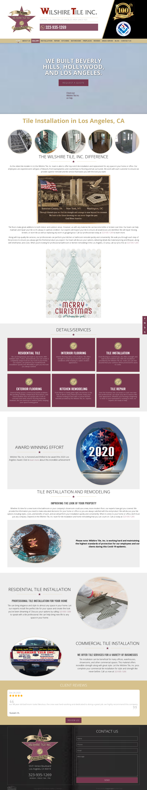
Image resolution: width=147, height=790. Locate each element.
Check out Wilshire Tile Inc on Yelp (72, 95)
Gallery (35, 41)
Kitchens (65, 41)
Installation (46, 41)
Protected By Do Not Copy (111, 786)
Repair (57, 41)
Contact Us (126, 41)
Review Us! (73, 718)
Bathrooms (76, 41)
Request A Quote (73, 82)
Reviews (97, 41)
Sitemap (60, 786)
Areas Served (107, 41)
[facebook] (144, 318)
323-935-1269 (55, 27)
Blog (117, 41)
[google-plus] (144, 323)
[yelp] (144, 327)
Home (18, 41)
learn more (35, 457)
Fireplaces (87, 41)
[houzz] (144, 332)
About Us (26, 41)
